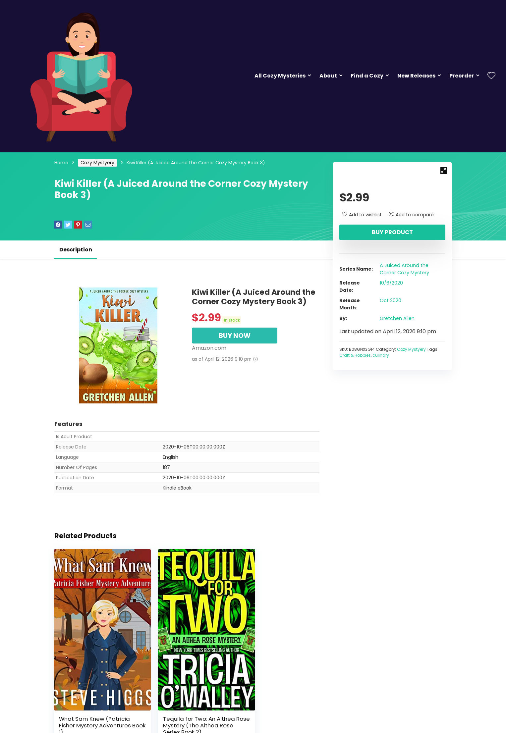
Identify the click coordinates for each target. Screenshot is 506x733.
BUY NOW (235, 335)
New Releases (416, 75)
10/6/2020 (391, 283)
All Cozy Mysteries (280, 75)
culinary (380, 355)
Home (61, 162)
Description (75, 249)
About (328, 75)
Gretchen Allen (397, 318)
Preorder (461, 75)
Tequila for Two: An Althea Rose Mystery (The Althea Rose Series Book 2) (186, 702)
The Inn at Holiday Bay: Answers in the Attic (272, 699)
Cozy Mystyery (97, 162)
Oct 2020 (390, 300)
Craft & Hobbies (355, 355)
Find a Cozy (367, 75)
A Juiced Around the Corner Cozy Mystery (404, 269)
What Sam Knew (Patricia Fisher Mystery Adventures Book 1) (95, 702)
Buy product (392, 232)
